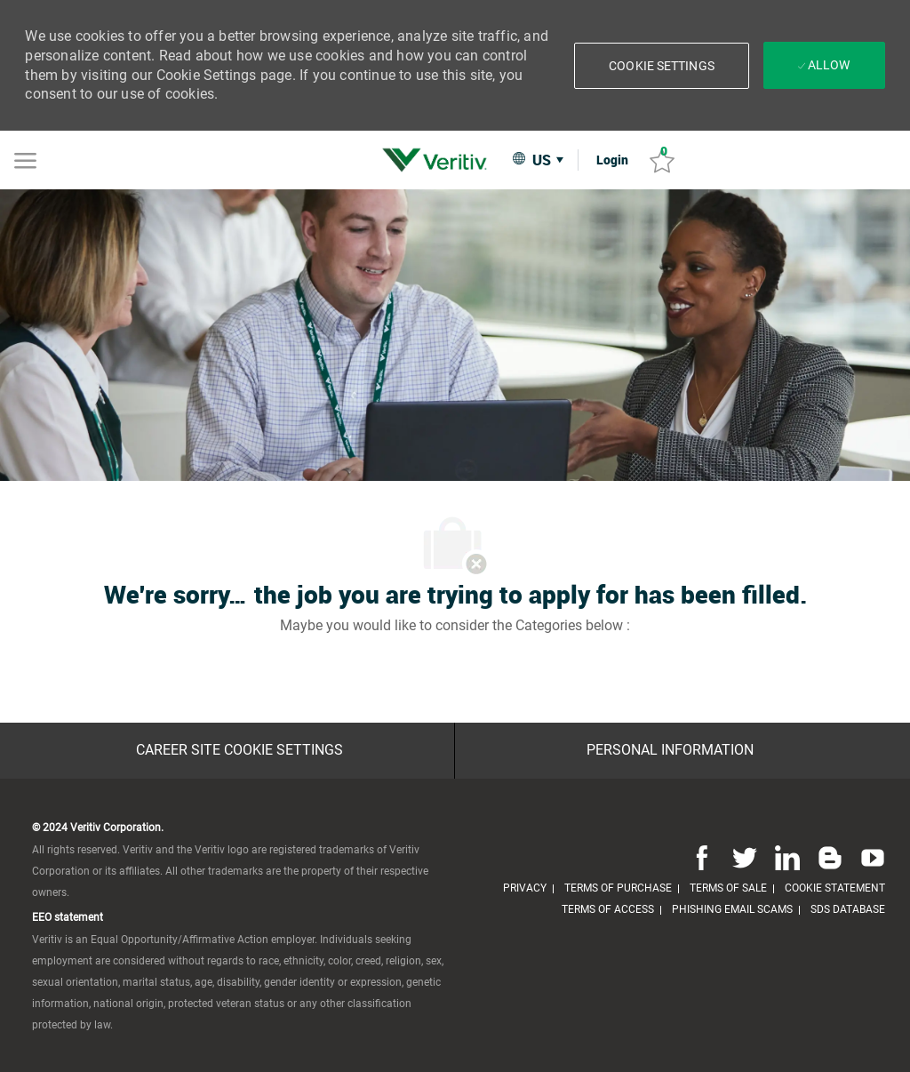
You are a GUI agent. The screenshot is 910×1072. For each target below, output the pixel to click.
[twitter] (744, 857)
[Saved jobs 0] (662, 160)
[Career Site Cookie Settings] (239, 750)
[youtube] (869, 857)
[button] (661, 66)
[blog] (830, 857)
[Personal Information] (670, 750)
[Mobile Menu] (25, 159)
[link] (439, 160)
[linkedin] (787, 857)
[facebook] (702, 857)
